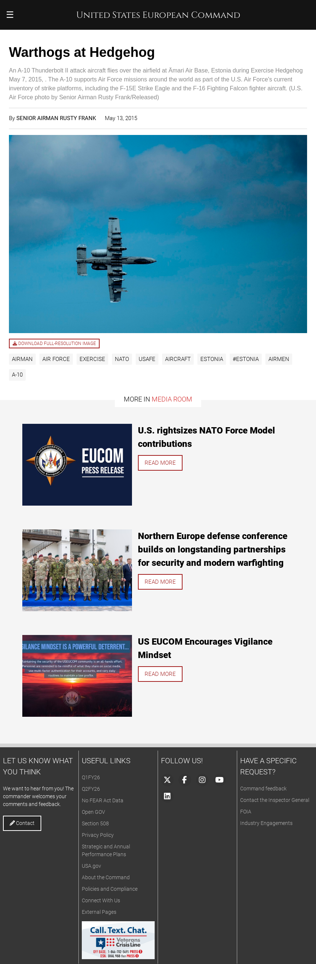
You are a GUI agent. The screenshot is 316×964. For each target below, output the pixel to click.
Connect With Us (101, 900)
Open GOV (93, 812)
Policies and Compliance (110, 889)
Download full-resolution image (54, 343)
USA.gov (91, 866)
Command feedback (263, 788)
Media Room (172, 399)
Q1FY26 (91, 777)
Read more (160, 463)
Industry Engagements (266, 823)
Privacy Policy (98, 835)
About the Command (106, 877)
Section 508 (95, 823)
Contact (22, 823)
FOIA (245, 812)
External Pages (99, 912)
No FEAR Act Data (102, 800)
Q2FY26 (91, 789)
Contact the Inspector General (274, 800)
